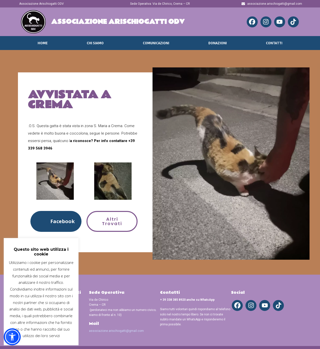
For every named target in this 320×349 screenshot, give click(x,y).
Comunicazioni (156, 43)
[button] (55, 221)
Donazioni (217, 43)
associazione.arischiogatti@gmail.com (116, 331)
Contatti (274, 43)
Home (43, 43)
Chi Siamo (95, 43)
